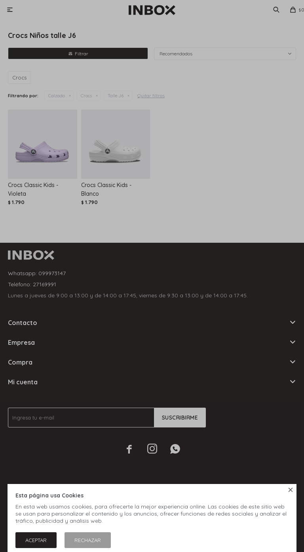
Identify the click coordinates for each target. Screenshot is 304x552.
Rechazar (87, 540)
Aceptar (36, 540)
